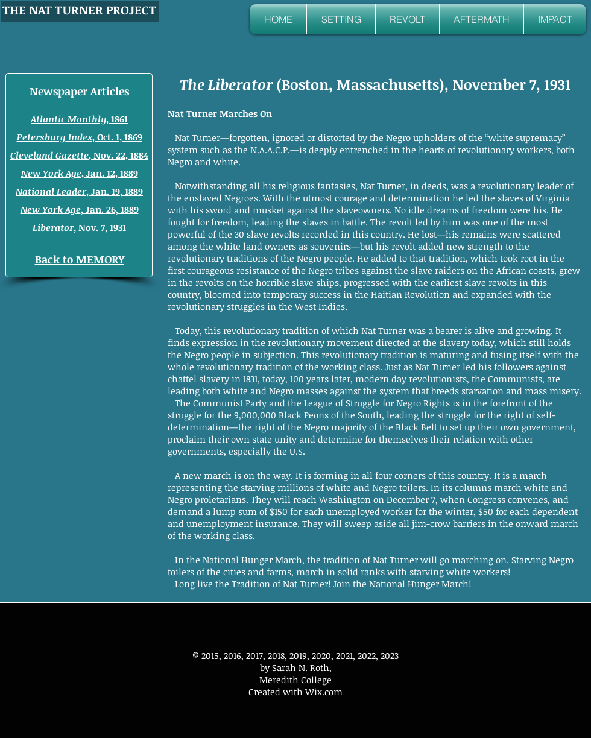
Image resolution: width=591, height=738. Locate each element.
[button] (341, 19)
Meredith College (295, 679)
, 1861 (79, 119)
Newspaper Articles (79, 91)
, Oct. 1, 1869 (79, 137)
